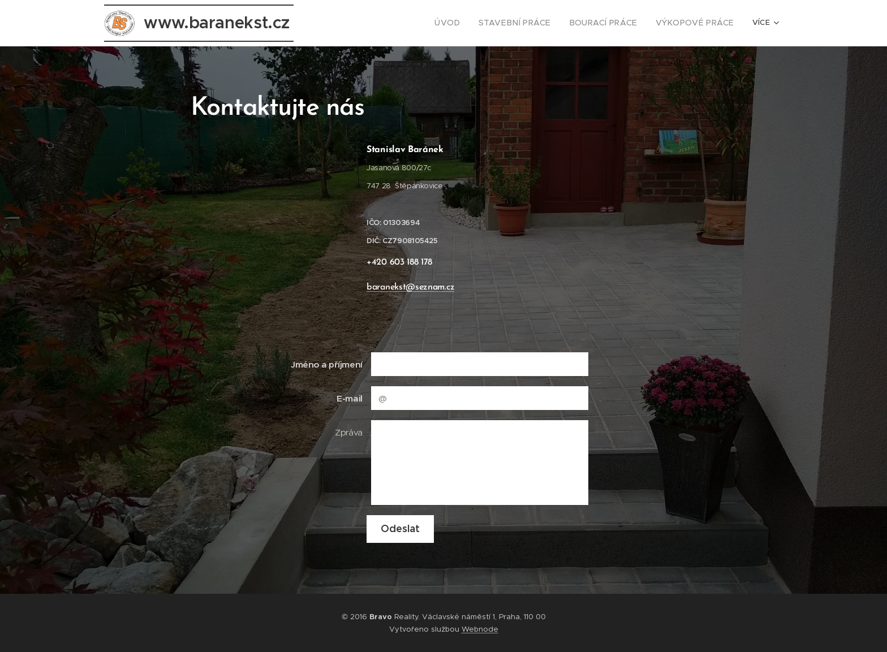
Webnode (480, 629)
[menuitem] (344, 23)
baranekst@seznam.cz (410, 287)
